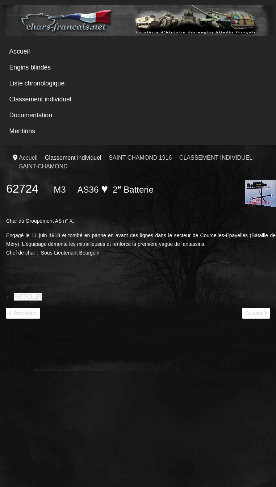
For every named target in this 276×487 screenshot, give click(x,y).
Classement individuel (40, 99)
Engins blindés (30, 67)
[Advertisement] (68, 404)
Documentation (30, 115)
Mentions (22, 131)
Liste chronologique (37, 83)
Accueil (19, 51)
